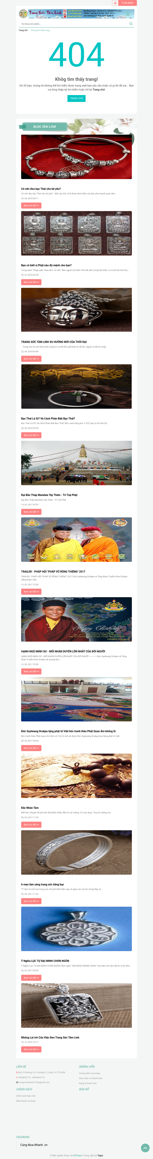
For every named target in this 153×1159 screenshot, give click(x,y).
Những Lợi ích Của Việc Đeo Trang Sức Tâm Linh (50, 1037)
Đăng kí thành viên (88, 1083)
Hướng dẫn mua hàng (89, 1073)
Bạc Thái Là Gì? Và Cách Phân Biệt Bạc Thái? (48, 418)
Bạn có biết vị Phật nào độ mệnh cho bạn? (46, 265)
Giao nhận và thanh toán (91, 1078)
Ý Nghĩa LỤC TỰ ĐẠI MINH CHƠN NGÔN (45, 961)
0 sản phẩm (127, 3)
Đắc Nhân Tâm (30, 807)
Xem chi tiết (31, 205)
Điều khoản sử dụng (25, 1101)
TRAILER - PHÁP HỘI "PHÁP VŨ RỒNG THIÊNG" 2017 (53, 571)
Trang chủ (23, 30)
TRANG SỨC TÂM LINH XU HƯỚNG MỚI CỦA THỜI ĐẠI (54, 342)
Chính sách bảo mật (25, 1096)
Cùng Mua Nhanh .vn (33, 1145)
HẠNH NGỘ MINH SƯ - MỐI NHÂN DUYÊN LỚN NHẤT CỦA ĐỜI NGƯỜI (63, 651)
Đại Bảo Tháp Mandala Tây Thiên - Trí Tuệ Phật (49, 495)
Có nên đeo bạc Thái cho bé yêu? (41, 188)
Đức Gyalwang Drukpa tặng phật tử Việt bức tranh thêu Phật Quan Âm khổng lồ (68, 731)
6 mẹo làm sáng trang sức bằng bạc (42, 884)
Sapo (100, 1155)
